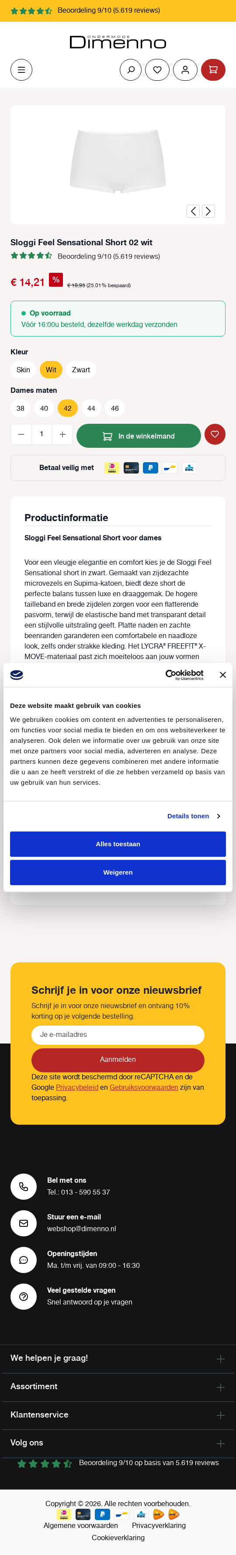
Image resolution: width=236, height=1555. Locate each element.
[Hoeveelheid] (41, 434)
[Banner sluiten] (223, 675)
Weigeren (117, 872)
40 (44, 408)
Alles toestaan (118, 844)
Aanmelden (118, 1059)
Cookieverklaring (118, 1538)
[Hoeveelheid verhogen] (62, 434)
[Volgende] (208, 211)
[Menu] (21, 70)
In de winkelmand (139, 435)
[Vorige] (193, 211)
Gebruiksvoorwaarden (144, 1087)
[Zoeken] (131, 70)
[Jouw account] (185, 70)
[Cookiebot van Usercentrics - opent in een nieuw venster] (165, 675)
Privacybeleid (77, 1087)
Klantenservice (39, 1414)
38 (20, 408)
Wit (51, 370)
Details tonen (188, 816)
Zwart (81, 370)
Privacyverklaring (159, 1526)
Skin (23, 370)
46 (115, 408)
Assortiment (33, 1386)
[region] (118, 164)
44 (91, 408)
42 (68, 408)
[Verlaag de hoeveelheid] (21, 434)
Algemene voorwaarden (81, 1526)
